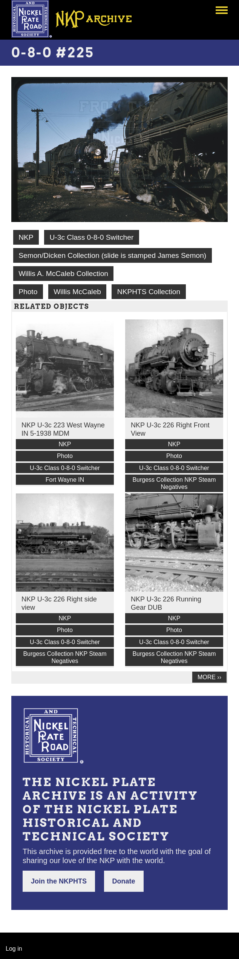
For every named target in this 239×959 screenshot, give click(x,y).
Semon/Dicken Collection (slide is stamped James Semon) (112, 255)
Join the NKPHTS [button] (59, 881)
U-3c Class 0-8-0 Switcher (91, 237)
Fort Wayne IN (65, 479)
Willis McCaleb (77, 292)
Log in (14, 948)
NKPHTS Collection (148, 292)
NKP (25, 237)
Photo (27, 292)
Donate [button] (123, 881)
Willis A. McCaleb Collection (63, 274)
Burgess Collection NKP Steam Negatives (174, 483)
